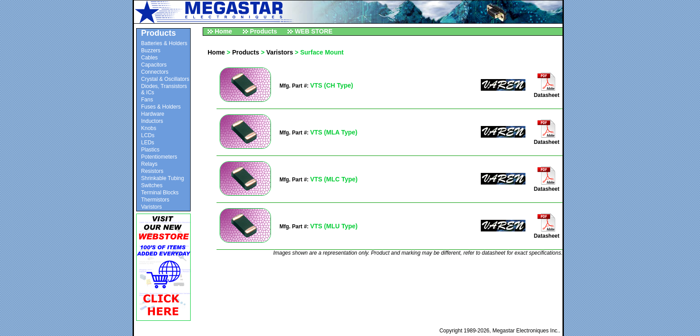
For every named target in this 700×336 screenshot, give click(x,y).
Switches (151, 185)
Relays (149, 164)
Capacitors (154, 65)
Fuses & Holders (161, 107)
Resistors (152, 171)
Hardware (152, 114)
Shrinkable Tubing (162, 178)
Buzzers (150, 50)
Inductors (152, 121)
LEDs (147, 142)
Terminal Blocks (160, 192)
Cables (149, 58)
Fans (147, 100)
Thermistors (155, 200)
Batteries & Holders (164, 43)
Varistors (151, 207)
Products (263, 31)
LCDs (147, 135)
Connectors (154, 72)
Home (223, 31)
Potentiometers (159, 157)
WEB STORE (314, 31)
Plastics (150, 150)
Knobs (148, 128)
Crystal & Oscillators (165, 79)
